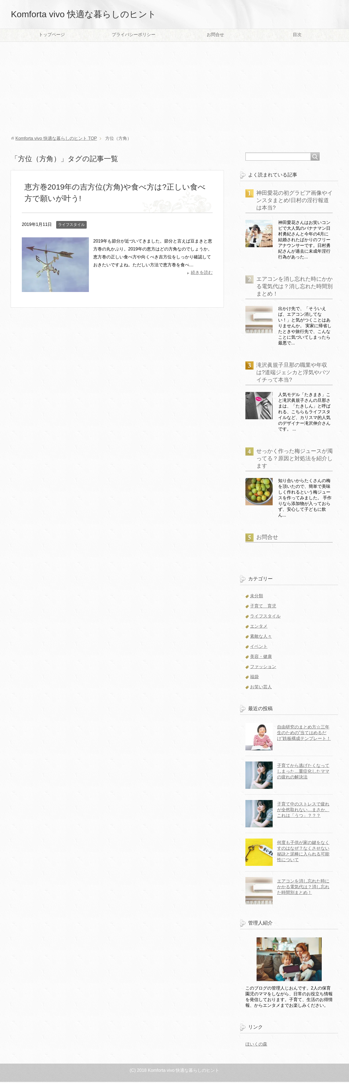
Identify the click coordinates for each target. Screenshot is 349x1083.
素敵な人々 (261, 637)
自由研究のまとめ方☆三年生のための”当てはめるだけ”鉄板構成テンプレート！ (304, 734)
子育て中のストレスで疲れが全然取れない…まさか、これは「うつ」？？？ (303, 811)
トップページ (52, 35)
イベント (258, 647)
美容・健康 (261, 657)
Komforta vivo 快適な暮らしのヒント (92, 14)
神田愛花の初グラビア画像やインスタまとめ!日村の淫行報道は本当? (294, 201)
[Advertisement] (174, 90)
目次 (297, 35)
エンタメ (258, 627)
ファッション (263, 667)
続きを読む (202, 273)
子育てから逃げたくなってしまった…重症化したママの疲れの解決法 (303, 772)
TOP (56, 139)
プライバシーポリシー (133, 35)
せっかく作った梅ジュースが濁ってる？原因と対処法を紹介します (294, 459)
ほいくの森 (256, 1045)
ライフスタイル (71, 225)
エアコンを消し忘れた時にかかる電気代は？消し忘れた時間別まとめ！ (294, 287)
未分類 (256, 597)
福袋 (254, 677)
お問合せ (215, 35)
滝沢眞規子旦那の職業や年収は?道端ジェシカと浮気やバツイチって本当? (293, 373)
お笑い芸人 (261, 688)
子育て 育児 (263, 607)
